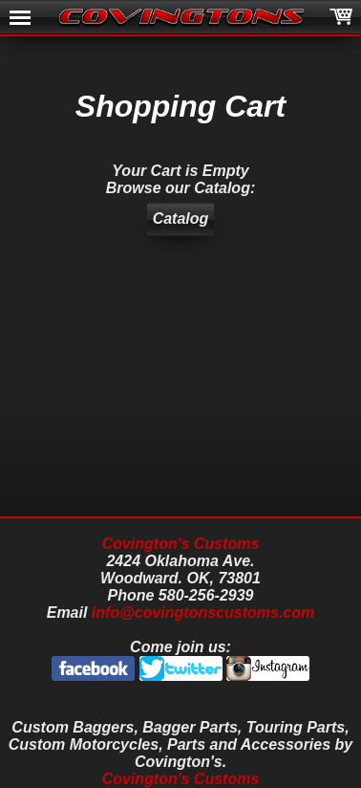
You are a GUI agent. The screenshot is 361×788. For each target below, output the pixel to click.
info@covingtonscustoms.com (203, 612)
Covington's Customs (181, 544)
